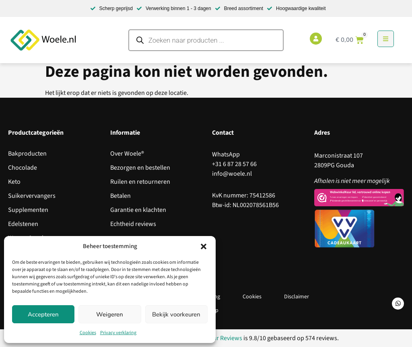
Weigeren (109, 314)
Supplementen (28, 210)
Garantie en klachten (138, 210)
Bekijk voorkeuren (176, 314)
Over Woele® (127, 154)
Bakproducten (27, 154)
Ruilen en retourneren (140, 182)
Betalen (120, 196)
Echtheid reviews (133, 224)
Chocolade (22, 168)
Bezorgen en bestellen (140, 168)
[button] (204, 246)
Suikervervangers (32, 196)
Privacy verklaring (118, 332)
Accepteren (43, 314)
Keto (14, 182)
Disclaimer (296, 297)
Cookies (88, 332)
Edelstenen (23, 224)
